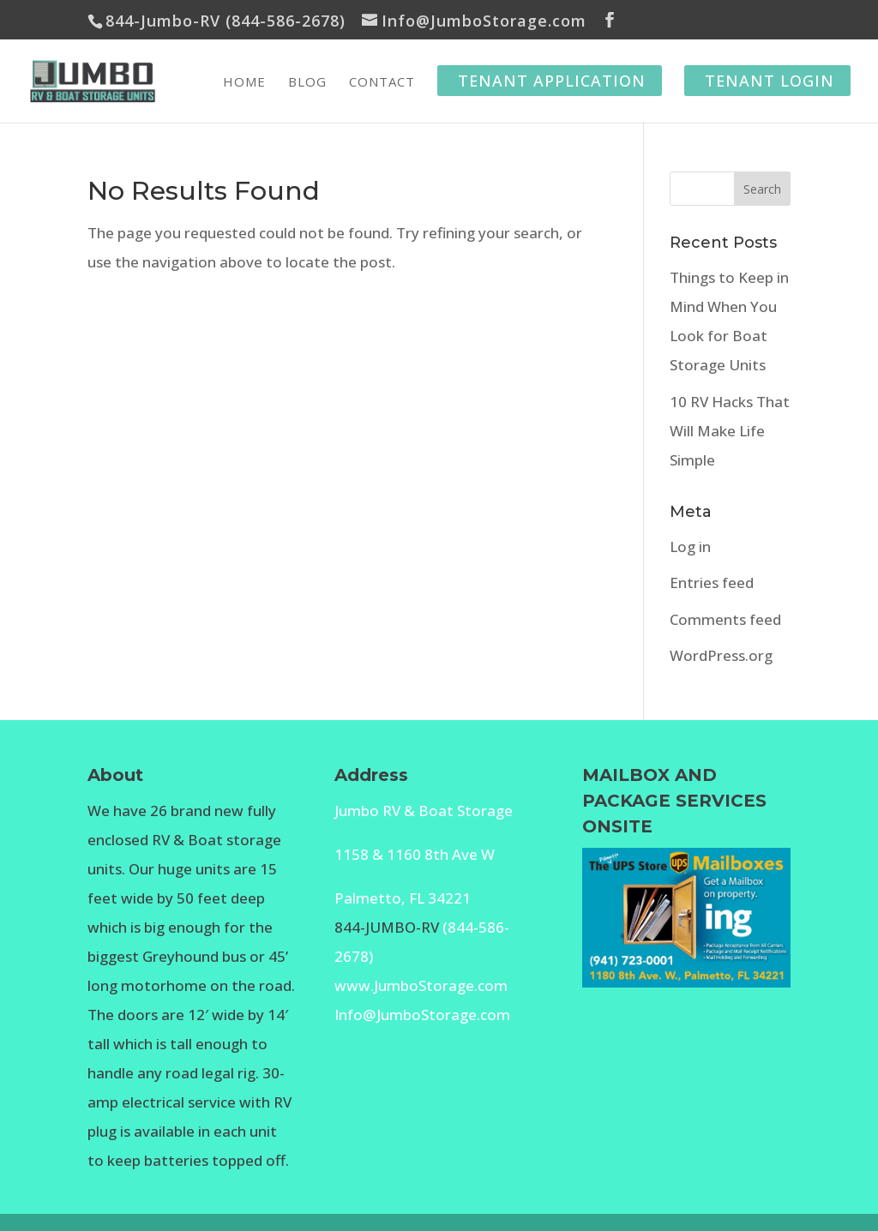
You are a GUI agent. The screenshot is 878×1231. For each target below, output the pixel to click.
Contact (382, 82)
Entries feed (712, 582)
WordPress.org (721, 655)
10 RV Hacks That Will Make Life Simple (730, 431)
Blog (307, 82)
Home (244, 82)
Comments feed (725, 619)
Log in (690, 546)
